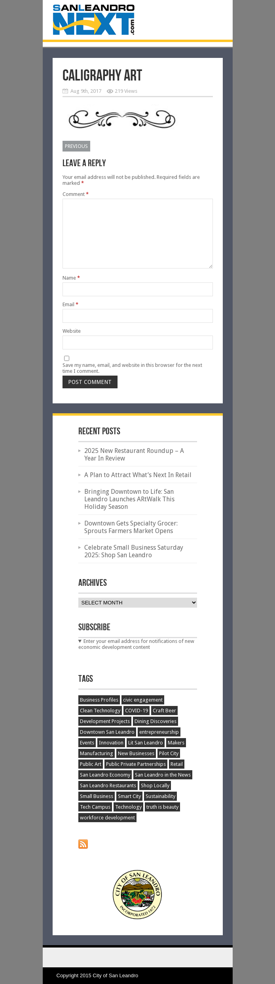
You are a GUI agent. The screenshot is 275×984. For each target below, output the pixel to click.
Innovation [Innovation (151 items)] (111, 743)
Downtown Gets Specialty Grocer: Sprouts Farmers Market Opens (131, 527)
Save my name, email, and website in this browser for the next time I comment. (132, 368)
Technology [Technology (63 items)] (128, 807)
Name (71, 278)
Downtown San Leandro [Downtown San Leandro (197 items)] (107, 732)
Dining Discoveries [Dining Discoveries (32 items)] (155, 721)
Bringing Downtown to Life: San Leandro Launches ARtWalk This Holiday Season (129, 499)
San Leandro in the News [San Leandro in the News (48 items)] (163, 775)
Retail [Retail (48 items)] (177, 764)
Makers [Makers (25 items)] (176, 743)
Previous (76, 146)
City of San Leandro (115, 975)
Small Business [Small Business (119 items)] (96, 796)
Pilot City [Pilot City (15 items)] (168, 753)
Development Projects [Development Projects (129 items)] (105, 721)
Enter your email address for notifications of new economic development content (136, 644)
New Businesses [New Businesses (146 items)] (136, 753)
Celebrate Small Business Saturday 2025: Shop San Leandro (133, 551)
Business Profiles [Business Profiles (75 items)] (99, 700)
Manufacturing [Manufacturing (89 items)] (96, 753)
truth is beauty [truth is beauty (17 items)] (162, 807)
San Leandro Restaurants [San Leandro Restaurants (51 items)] (108, 785)
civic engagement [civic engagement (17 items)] (143, 700)
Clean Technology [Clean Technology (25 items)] (100, 711)
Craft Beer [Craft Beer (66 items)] (164, 711)
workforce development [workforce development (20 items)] (107, 818)
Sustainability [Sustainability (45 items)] (160, 796)
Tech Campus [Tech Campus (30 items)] (95, 807)
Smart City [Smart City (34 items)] (129, 796)
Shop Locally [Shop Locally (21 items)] (155, 785)
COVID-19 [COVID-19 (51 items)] (136, 711)
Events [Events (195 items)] (87, 743)
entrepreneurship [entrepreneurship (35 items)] (159, 732)
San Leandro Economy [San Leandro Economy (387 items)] (105, 775)
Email (70, 304)
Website (72, 331)
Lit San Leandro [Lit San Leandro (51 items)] (145, 743)
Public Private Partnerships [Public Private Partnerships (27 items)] (136, 764)
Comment (76, 194)
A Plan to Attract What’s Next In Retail (138, 475)
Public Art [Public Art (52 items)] (90, 764)
